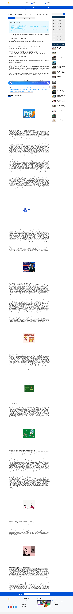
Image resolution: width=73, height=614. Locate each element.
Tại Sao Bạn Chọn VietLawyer (20, 18)
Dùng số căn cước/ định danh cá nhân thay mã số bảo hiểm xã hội (61, 86)
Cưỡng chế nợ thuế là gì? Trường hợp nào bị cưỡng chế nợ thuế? (60, 110)
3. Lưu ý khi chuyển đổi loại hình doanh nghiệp (18, 28)
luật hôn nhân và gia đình (14, 89)
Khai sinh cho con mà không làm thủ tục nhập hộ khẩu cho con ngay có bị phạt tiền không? (61, 72)
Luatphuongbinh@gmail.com (38, 3)
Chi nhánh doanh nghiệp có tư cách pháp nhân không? (19, 567)
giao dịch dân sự (33, 87)
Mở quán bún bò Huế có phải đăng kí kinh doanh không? (20, 354)
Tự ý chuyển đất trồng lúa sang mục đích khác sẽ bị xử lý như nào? (61, 52)
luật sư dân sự (28, 89)
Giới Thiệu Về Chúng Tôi (30, 18)
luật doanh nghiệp (40, 87)
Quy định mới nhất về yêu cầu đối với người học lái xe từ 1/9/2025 (60, 81)
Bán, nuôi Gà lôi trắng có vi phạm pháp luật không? (61, 120)
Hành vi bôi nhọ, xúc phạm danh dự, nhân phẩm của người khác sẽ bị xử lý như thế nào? (61, 62)
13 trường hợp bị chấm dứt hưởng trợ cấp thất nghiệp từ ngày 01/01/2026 (61, 91)
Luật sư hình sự (44, 89)
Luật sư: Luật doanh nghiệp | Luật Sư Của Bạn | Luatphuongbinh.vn (22, 130)
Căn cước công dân (25, 87)
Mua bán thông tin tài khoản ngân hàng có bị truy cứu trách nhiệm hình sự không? (61, 106)
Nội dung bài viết (11, 18)
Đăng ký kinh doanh (29, 91)
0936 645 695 (28, 3)
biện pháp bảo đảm (17, 87)
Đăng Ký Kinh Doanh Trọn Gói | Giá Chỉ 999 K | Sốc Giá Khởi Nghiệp (22, 283)
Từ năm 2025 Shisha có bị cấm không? (61, 67)
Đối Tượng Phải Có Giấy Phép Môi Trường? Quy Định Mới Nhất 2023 (22, 450)
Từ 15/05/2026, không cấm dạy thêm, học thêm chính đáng (61, 48)
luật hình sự (47, 87)
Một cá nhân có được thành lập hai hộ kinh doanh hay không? (21, 521)
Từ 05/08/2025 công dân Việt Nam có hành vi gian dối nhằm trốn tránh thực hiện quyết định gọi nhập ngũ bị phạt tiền (61, 115)
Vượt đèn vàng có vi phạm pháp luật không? (61, 77)
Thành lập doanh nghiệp (14, 91)
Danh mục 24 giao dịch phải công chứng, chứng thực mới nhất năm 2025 (61, 57)
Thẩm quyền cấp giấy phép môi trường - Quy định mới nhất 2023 (21, 403)
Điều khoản (24, 606)
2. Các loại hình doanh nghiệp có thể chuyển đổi (18, 25)
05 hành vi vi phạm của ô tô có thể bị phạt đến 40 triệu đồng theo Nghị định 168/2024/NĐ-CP (61, 96)
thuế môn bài (22, 91)
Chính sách (24, 608)
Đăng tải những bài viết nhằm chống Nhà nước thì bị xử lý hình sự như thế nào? (61, 101)
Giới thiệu (24, 602)
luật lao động (22, 89)
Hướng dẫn (24, 604)
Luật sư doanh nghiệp (36, 89)
